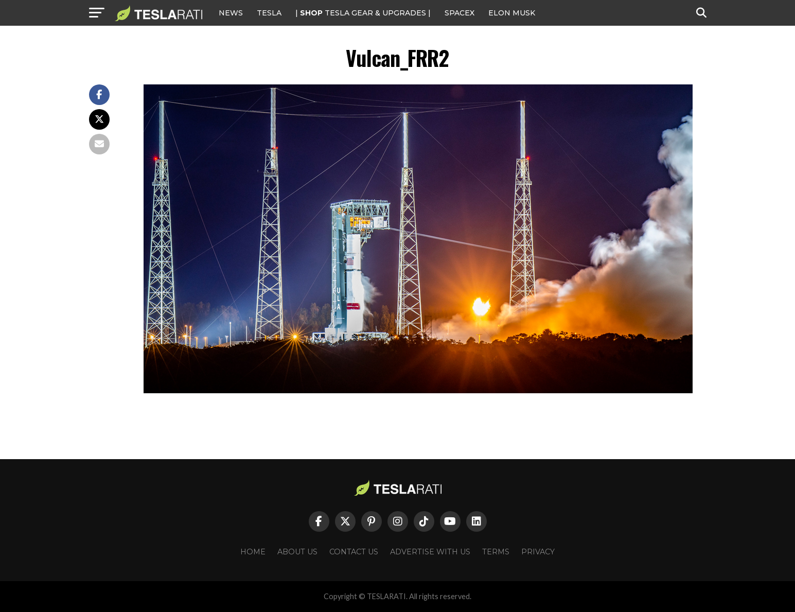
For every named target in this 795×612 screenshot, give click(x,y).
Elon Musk (511, 13)
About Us (297, 551)
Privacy (538, 551)
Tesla (269, 13)
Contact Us (353, 551)
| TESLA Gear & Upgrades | (363, 13)
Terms (495, 551)
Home (253, 551)
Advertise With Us (430, 551)
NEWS (231, 13)
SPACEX (459, 13)
